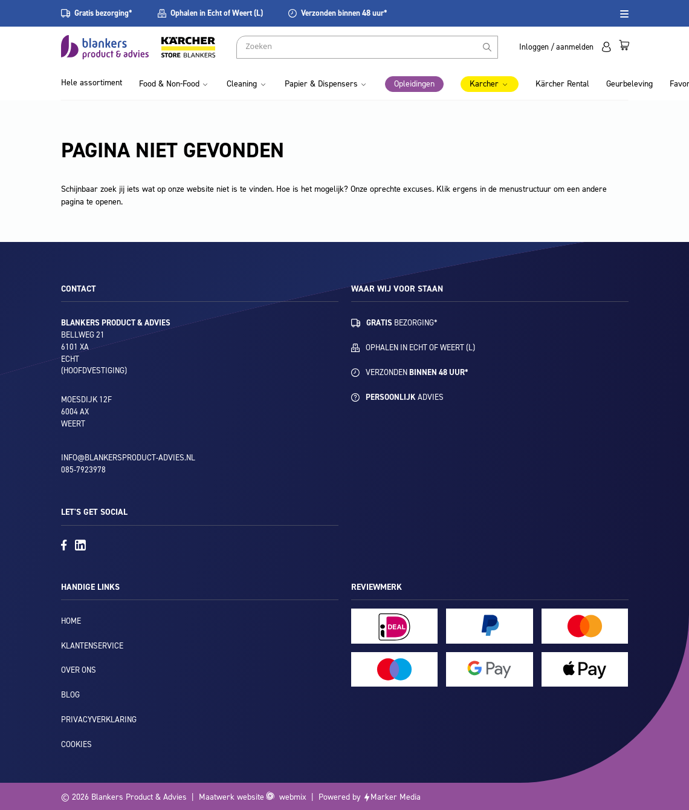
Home (71, 621)
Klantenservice (92, 646)
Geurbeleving (629, 84)
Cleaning (242, 84)
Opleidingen (414, 84)
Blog (70, 695)
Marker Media (395, 797)
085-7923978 (83, 470)
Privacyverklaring (99, 719)
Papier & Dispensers (321, 84)
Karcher (484, 84)
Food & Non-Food (169, 84)
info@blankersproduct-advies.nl (128, 457)
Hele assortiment (91, 82)
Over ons (78, 670)
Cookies (76, 744)
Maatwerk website (231, 797)
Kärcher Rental (562, 84)
